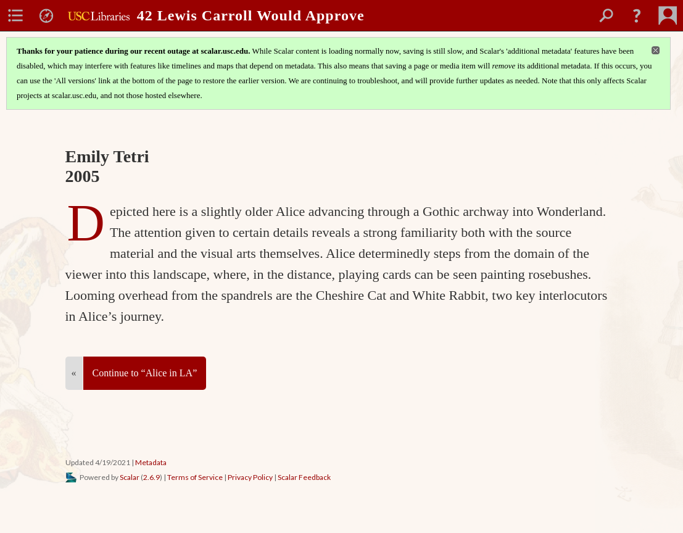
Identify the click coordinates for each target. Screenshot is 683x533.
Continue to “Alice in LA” (145, 373)
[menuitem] (15, 15)
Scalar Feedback (304, 477)
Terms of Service (195, 477)
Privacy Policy (250, 477)
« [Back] (74, 373)
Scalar (129, 477)
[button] (636, 15)
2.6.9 (151, 477)
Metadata (151, 462)
